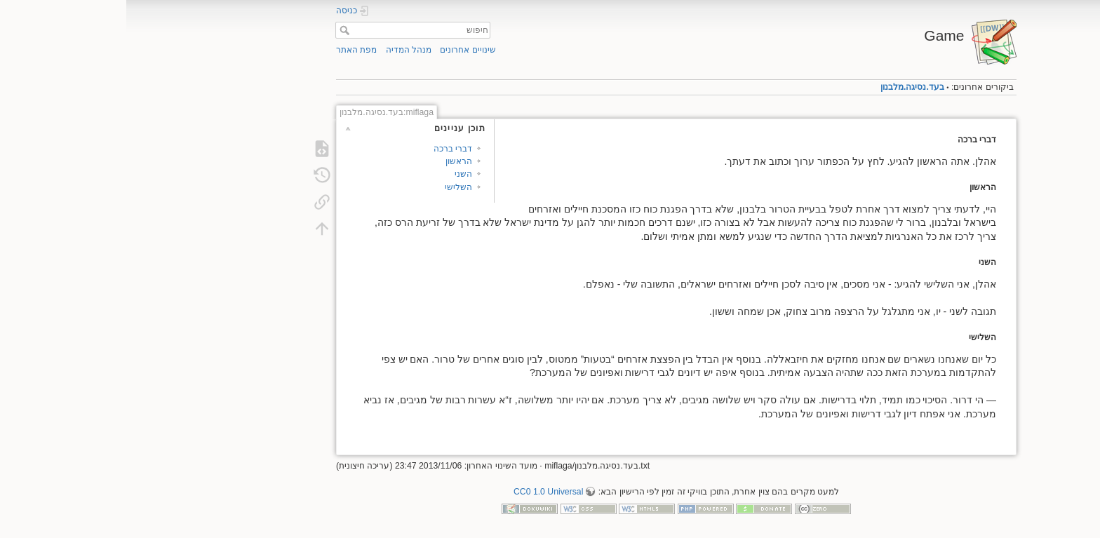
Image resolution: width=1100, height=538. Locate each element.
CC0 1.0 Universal (422, 492)
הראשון (332, 161)
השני (337, 174)
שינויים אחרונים (341, 50)
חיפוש (216, 30)
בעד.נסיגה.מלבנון (786, 87)
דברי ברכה (326, 149)
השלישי (332, 187)
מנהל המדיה (282, 50)
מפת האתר (230, 50)
